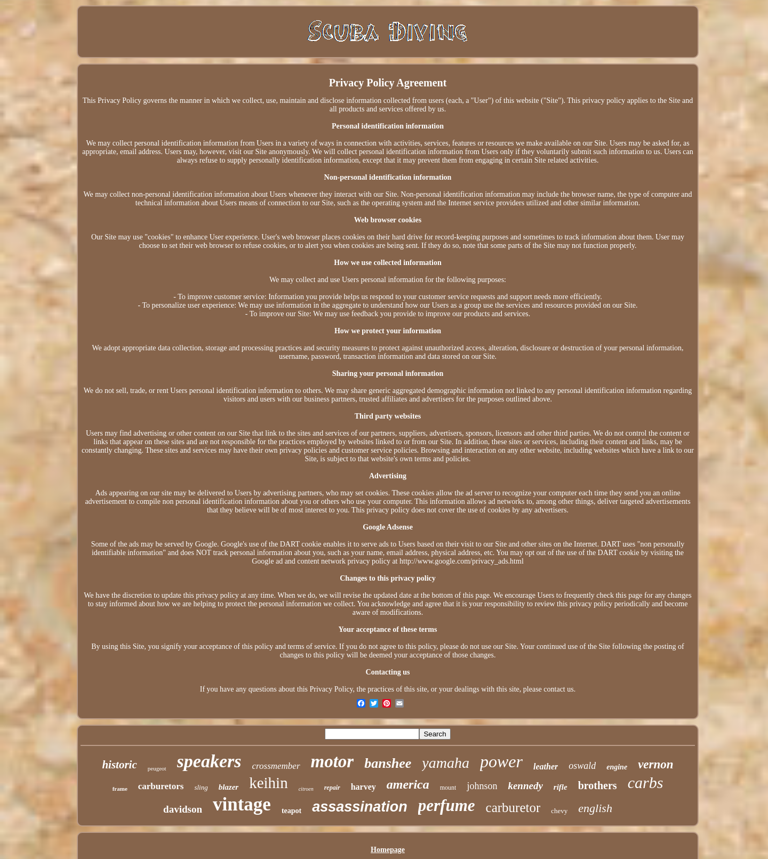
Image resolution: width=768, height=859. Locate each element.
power (501, 761)
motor (332, 761)
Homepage (388, 850)
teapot (291, 811)
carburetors (161, 786)
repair (332, 787)
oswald (582, 765)
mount (448, 787)
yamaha (445, 762)
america (408, 784)
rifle (560, 787)
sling (200, 787)
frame (120, 788)
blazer (229, 787)
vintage (242, 804)
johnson (482, 786)
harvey (363, 786)
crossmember (276, 766)
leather (545, 766)
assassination (359, 807)
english (595, 808)
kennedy (525, 785)
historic (119, 764)
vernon (655, 764)
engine (616, 767)
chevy (559, 811)
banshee (387, 763)
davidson (182, 809)
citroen (306, 789)
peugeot (157, 768)
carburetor (513, 807)
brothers (597, 785)
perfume (446, 805)
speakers (209, 761)
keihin (268, 782)
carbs (645, 782)
